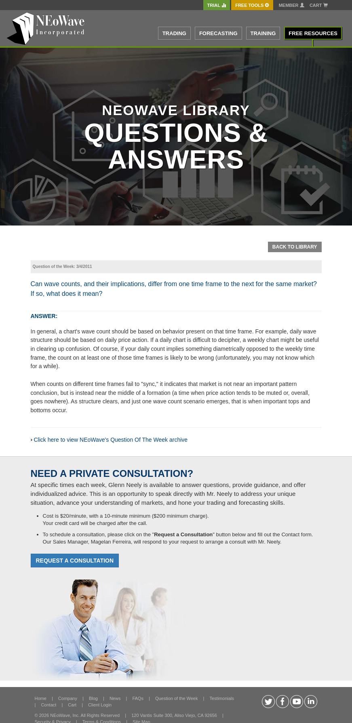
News (115, 698)
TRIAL (216, 5)
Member (291, 5)
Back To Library (294, 247)
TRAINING (263, 33)
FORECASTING (218, 33)
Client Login (100, 704)
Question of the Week (176, 698)
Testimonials (221, 698)
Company (67, 698)
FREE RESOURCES (313, 33)
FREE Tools (252, 5)
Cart (319, 5)
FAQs (137, 698)
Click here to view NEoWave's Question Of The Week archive (111, 439)
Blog (93, 698)
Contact (48, 704)
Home (40, 698)
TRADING (174, 33)
